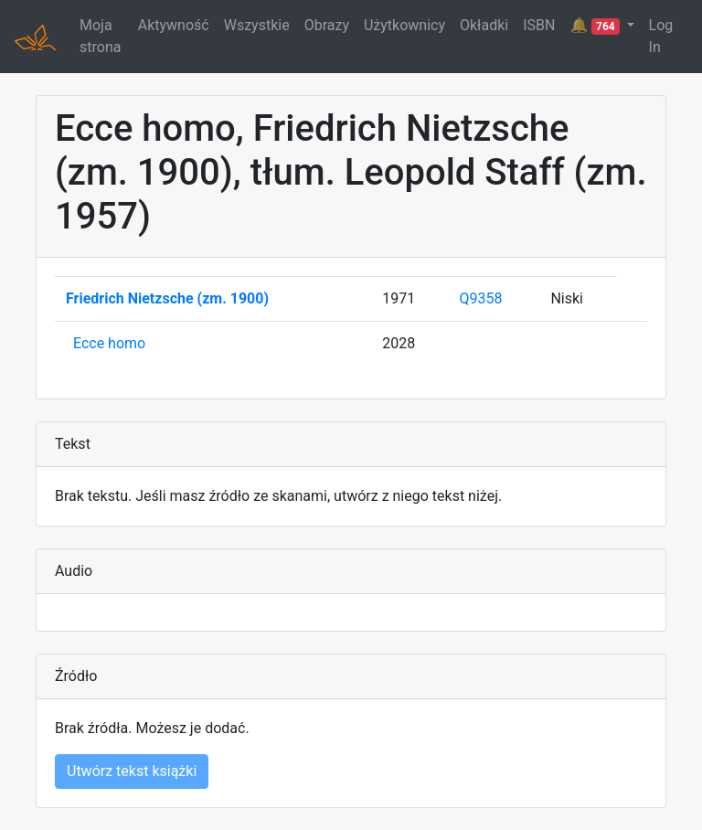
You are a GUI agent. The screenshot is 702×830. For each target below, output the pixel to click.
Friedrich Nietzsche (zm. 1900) (167, 298)
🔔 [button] (595, 25)
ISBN (539, 25)
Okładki (484, 25)
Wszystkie (257, 25)
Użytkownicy (404, 25)
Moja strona (100, 36)
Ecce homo (109, 343)
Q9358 (481, 298)
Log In (661, 36)
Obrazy (326, 25)
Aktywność (173, 25)
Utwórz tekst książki (132, 771)
